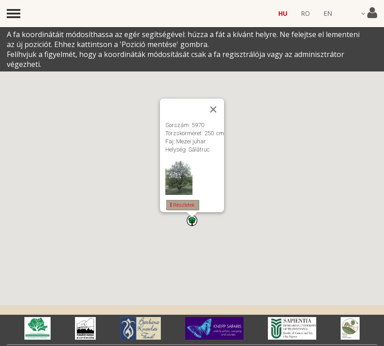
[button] (192, 220)
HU (282, 13)
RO (305, 13)
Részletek (182, 205)
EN (327, 13)
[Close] (213, 109)
